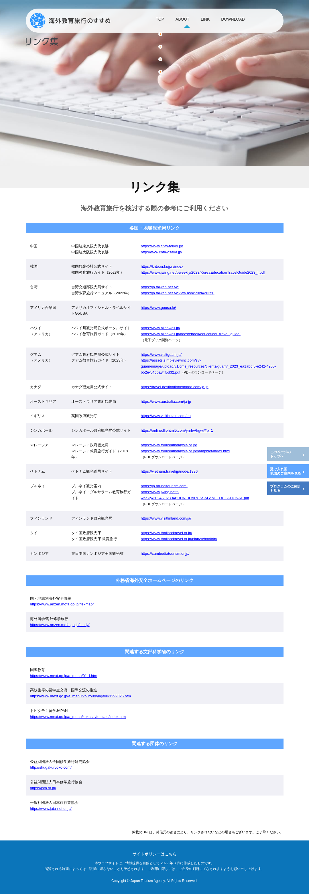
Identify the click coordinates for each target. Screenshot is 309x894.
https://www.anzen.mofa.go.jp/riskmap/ (62, 604)
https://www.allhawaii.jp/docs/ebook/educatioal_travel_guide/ (191, 334)
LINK (209, 20)
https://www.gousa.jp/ (158, 307)
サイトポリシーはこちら (155, 854)
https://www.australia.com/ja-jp (166, 401)
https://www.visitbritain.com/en (166, 416)
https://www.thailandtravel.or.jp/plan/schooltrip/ (179, 539)
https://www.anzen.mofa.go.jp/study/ (60, 625)
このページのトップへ (280, 454)
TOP (144, 20)
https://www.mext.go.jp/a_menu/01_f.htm (63, 676)
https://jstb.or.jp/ (43, 788)
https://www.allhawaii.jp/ (160, 328)
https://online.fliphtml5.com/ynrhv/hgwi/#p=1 (177, 430)
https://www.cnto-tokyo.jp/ (162, 246)
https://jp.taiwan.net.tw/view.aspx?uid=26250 (177, 293)
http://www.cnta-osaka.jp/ (161, 252)
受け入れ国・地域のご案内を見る (285, 471)
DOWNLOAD (247, 20)
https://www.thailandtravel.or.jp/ (166, 533)
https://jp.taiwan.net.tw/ (160, 287)
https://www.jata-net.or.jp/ (51, 808)
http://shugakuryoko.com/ (51, 767)
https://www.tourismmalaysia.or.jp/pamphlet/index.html (185, 451)
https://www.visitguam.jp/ (161, 354)
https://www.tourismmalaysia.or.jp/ (169, 445)
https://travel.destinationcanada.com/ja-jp (174, 387)
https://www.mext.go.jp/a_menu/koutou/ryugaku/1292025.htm (80, 696)
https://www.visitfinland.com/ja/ (166, 518)
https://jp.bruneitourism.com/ (164, 486)
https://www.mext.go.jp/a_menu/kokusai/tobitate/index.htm (78, 717)
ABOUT (176, 20)
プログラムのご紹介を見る (285, 488)
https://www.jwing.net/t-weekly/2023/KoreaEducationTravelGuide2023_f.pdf (203, 272)
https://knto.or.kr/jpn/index (162, 266)
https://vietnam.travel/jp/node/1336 (169, 471)
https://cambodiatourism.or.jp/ (165, 553)
